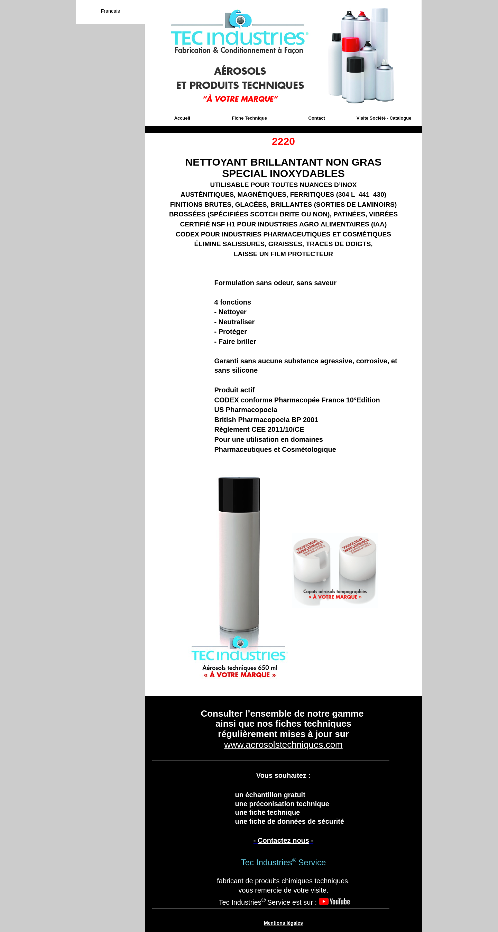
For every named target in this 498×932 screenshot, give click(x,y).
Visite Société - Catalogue (384, 118)
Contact (316, 118)
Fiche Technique (249, 118)
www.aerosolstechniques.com (283, 744)
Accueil (182, 118)
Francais (110, 11)
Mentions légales (283, 923)
